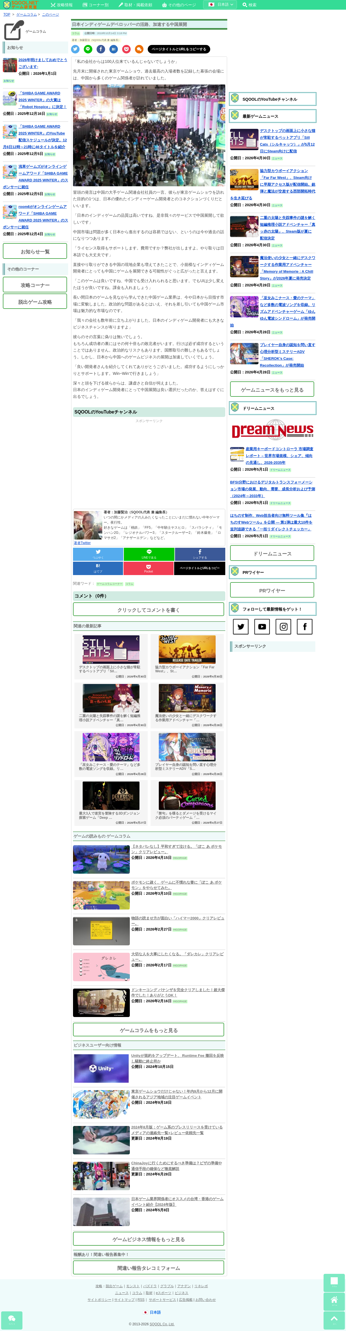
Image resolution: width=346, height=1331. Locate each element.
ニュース (122, 1293)
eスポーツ (164, 1293)
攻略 (98, 1286)
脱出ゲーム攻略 (35, 302)
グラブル (167, 1286)
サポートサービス (162, 1300)
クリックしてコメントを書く (148, 610)
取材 (149, 1293)
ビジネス (181, 1293)
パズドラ (150, 1286)
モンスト (133, 1286)
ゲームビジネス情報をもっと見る (148, 1239)
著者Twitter (82, 543)
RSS (141, 1300)
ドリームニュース (272, 554)
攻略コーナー (35, 285)
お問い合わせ (205, 1300)
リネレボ (201, 1286)
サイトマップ (124, 1300)
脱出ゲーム (114, 1286)
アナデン (184, 1286)
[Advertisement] (149, 463)
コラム (76, 33)
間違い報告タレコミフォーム (148, 1268)
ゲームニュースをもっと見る (272, 390)
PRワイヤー (272, 591)
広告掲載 (186, 1300)
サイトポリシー (99, 1300)
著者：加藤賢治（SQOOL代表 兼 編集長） (96, 40)
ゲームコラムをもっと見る (149, 1030)
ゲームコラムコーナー (109, 583)
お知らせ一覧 (35, 252)
